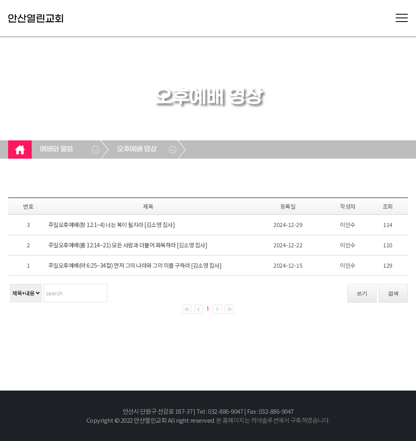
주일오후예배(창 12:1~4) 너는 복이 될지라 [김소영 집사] (111, 224)
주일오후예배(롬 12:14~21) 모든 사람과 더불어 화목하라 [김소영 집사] (128, 245)
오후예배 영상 (136, 149)
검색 (393, 293)
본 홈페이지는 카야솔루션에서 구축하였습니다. (273, 420)
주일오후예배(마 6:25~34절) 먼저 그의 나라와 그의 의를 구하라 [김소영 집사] (135, 265)
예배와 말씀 (56, 149)
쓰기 (362, 293)
